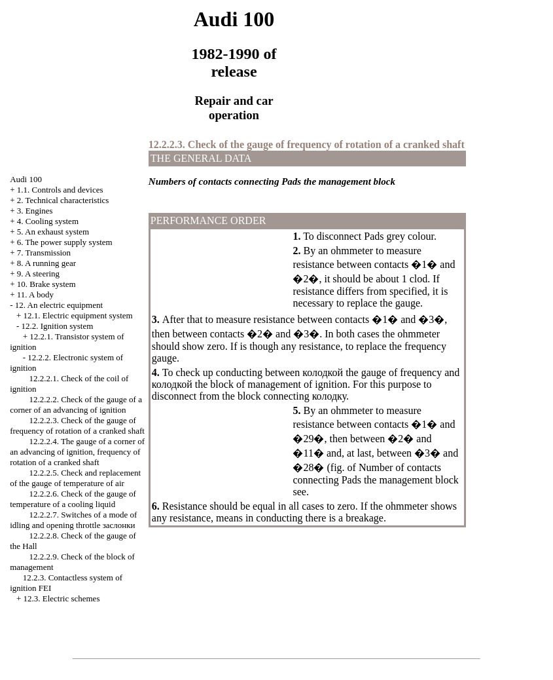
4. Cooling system (48, 221)
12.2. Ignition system (57, 326)
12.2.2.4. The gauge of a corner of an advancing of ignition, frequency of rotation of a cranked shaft (77, 451)
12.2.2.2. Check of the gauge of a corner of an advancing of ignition (76, 404)
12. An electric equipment (59, 305)
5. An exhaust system (53, 231)
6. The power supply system (65, 242)
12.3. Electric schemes (61, 598)
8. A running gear (46, 263)
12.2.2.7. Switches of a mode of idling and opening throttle (73, 520)
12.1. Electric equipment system (77, 315)
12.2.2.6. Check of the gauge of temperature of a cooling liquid (73, 499)
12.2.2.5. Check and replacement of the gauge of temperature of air (75, 478)
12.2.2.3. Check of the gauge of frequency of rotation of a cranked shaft (77, 425)
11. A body (35, 294)
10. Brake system (46, 284)
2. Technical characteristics (63, 200)
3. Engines (35, 211)
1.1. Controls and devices (60, 190)
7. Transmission (44, 252)
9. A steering (38, 273)
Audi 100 (26, 179)
